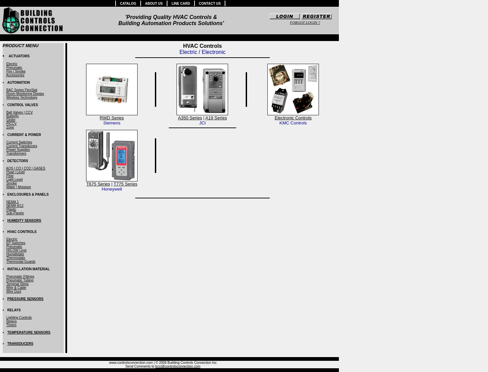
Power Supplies (18, 150)
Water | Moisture (18, 187)
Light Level (14, 179)
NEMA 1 (12, 202)
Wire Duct (13, 291)
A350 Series (190, 117)
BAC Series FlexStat (21, 90)
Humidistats (15, 254)
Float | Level (15, 172)
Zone (10, 127)
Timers (11, 325)
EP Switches (15, 243)
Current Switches (19, 142)
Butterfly (12, 116)
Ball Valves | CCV (19, 112)
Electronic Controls (292, 117)
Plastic (11, 209)
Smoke (11, 183)
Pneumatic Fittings (20, 276)
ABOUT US (154, 3)
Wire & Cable (16, 288)
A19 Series (216, 117)
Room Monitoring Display (25, 94)
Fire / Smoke (16, 71)
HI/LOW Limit (16, 250)
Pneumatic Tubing (20, 280)
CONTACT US (210, 3)
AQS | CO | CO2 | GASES (25, 168)
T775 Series (125, 184)
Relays (11, 321)
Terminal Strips (17, 284)
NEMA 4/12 (15, 206)
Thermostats (15, 258)
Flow (10, 176)
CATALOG (128, 3)
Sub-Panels (15, 213)
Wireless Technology (22, 97)
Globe (11, 120)
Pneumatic (14, 68)
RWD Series (112, 117)
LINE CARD (180, 3)
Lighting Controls (19, 317)
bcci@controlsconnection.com (177, 366)
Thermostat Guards (20, 261)
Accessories (15, 75)
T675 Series (98, 184)
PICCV (11, 123)
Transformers (16, 153)
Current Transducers (21, 146)
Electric (12, 64)
